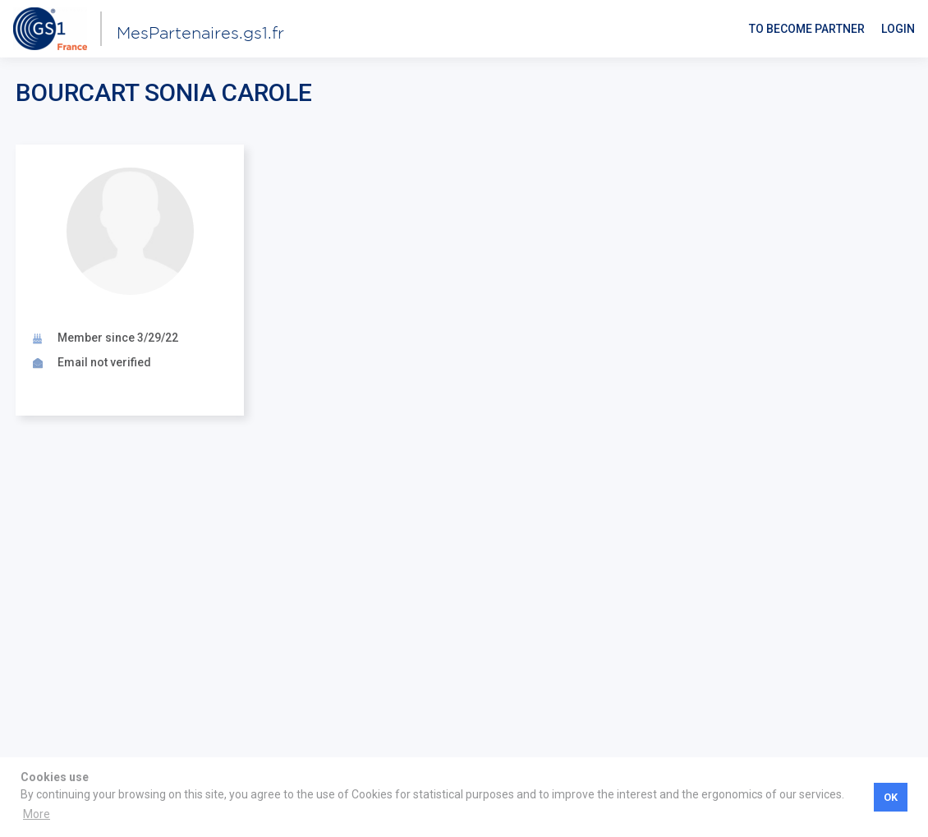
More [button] (36, 814)
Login (898, 28)
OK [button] (891, 797)
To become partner (807, 28)
